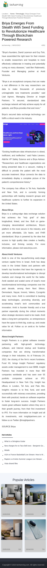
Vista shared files (11, 463)
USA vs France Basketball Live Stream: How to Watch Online (24, 455)
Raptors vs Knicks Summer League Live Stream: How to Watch (24, 459)
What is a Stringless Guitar (14, 441)
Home (12, 14)
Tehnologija (20, 14)
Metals (7, 450)
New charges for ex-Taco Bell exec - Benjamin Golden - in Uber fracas (24, 446)
